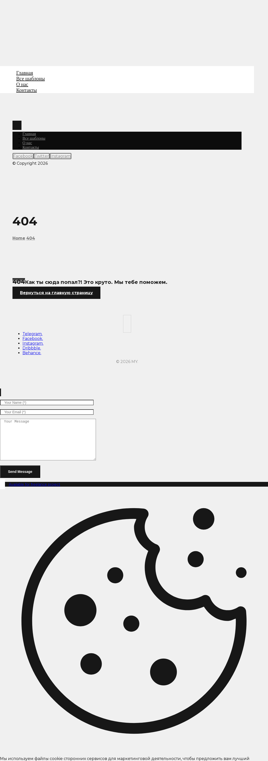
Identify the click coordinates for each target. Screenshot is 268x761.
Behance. (31, 352)
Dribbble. (31, 348)
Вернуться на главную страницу (56, 292)
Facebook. (32, 338)
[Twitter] (42, 156)
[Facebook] (23, 156)
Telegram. (32, 333)
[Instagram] (60, 156)
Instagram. (32, 343)
